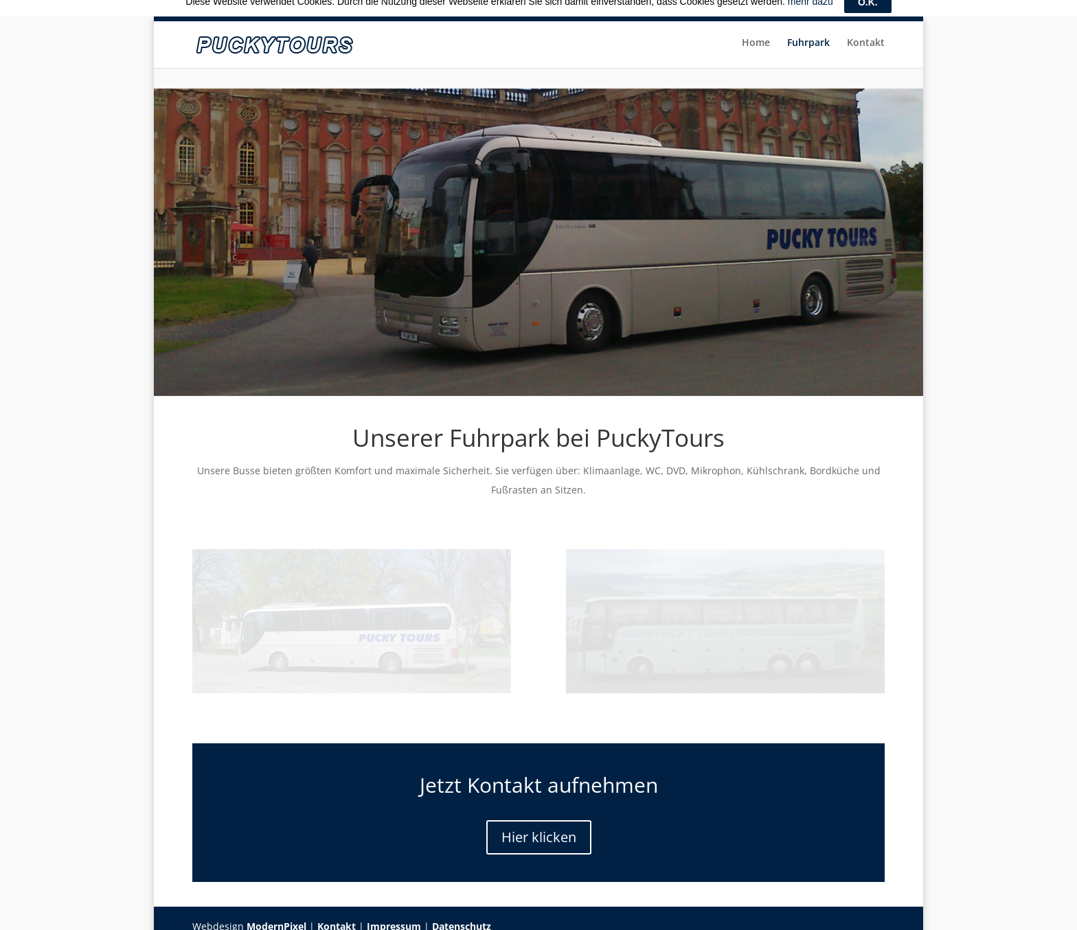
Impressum (394, 918)
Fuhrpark (807, 47)
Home (754, 47)
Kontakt (866, 47)
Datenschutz (461, 918)
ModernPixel (276, 918)
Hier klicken (538, 828)
